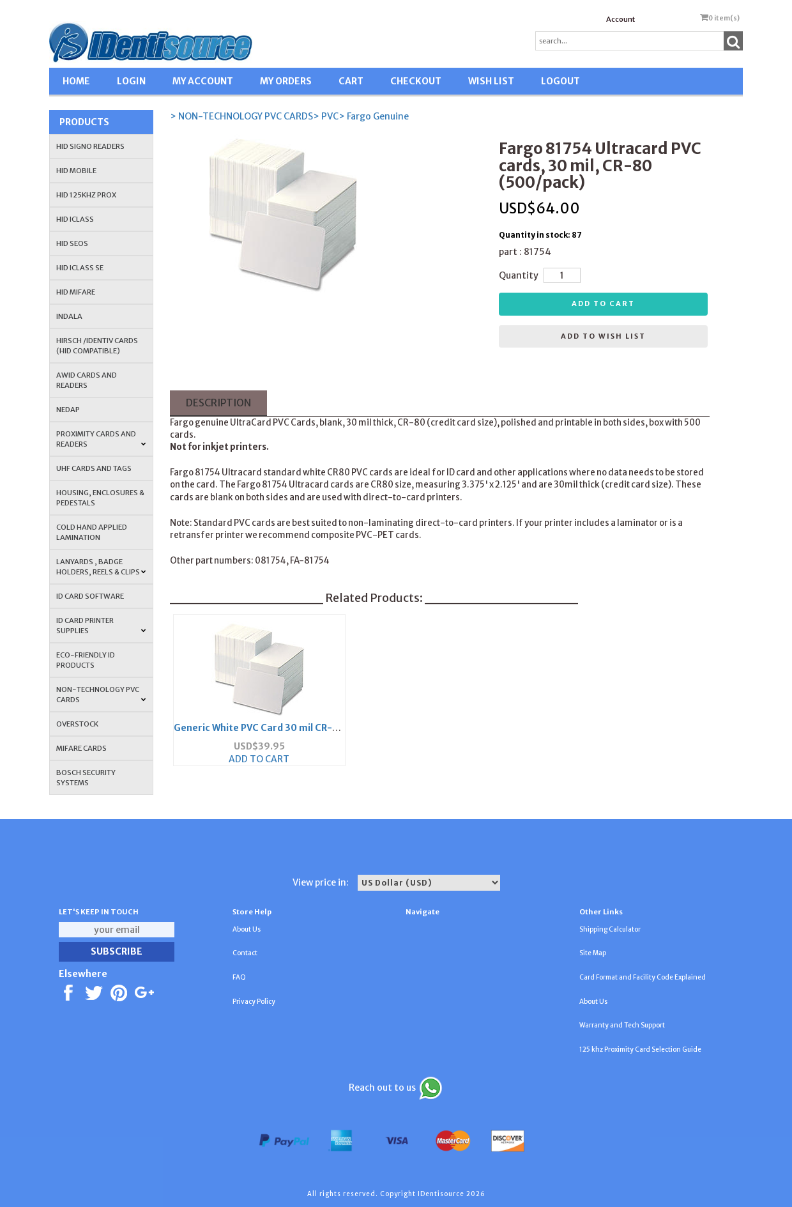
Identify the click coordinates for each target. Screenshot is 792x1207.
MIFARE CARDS (81, 748)
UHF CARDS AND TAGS (94, 468)
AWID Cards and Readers (86, 380)
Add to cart (603, 303)
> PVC (326, 116)
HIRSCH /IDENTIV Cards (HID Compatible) (97, 345)
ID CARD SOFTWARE (90, 596)
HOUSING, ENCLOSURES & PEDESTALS (100, 497)
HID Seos (72, 243)
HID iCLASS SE (79, 267)
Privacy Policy (253, 1001)
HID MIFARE (75, 292)
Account (620, 19)
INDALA (69, 316)
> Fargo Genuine (374, 116)
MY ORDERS (286, 81)
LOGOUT (560, 81)
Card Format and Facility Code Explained (642, 977)
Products (84, 122)
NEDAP (68, 409)
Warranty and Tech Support (622, 1025)
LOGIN (131, 81)
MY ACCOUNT (202, 81)
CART (351, 81)
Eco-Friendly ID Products (85, 660)
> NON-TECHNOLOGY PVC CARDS (241, 116)
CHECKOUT (415, 81)
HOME (76, 81)
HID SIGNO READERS (90, 146)
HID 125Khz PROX (86, 194)
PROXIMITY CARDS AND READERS (101, 439)
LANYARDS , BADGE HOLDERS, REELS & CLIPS (101, 566)
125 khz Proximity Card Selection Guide (640, 1049)
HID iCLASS (75, 219)
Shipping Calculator (610, 929)
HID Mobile (76, 170)
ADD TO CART (259, 759)
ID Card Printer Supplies (101, 625)
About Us (246, 929)
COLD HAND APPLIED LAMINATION (91, 532)
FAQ (239, 977)
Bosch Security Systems (86, 777)
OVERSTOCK (77, 723)
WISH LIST (491, 81)
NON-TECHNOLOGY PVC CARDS (101, 694)
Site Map (592, 953)
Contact (244, 953)
